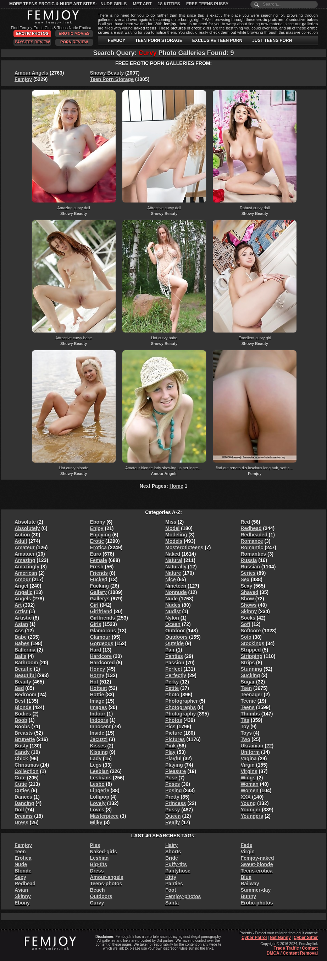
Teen (246, 688)
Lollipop (99, 797)
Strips (248, 662)
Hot (94, 682)
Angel (21, 586)
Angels (23, 598)
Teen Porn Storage (112, 79)
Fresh (97, 566)
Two (245, 739)
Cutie (21, 784)
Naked (172, 554)
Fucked (98, 579)
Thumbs (250, 714)
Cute (20, 778)
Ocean (173, 624)
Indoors (99, 720)
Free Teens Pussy (207, 3)
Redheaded (254, 535)
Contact (310, 948)
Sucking (250, 675)
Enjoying (100, 535)
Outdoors (176, 637)
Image (97, 701)
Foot (170, 890)
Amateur (25, 547)
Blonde (23, 707)
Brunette (25, 739)
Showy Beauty (107, 73)
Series (248, 573)
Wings (248, 778)
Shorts (173, 851)
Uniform (250, 752)
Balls (20, 656)
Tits (245, 720)
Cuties (22, 790)
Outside (174, 643)
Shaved (250, 592)
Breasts (24, 733)
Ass (19, 630)
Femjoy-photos (183, 896)
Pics (170, 726)
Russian (250, 566)
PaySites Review (32, 42)
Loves (97, 809)
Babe (21, 637)
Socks (248, 618)
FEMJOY (116, 40)
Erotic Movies (74, 33)
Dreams (24, 816)
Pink (170, 746)
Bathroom (26, 662)
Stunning (251, 669)
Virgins (249, 771)
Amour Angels (31, 73)
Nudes (173, 605)
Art (18, 605)
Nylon (172, 618)
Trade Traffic (286, 948)
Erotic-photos (257, 903)
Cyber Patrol (254, 937)
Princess (175, 803)
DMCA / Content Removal (292, 953)
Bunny (248, 896)
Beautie (24, 669)
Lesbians (101, 778)
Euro (95, 554)
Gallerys (100, 598)
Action (22, 535)
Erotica (98, 547)
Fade (247, 845)
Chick (21, 758)
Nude (171, 598)
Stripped (251, 650)
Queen (173, 816)
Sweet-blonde (257, 864)
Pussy (172, 809)
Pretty (172, 797)
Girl (94, 605)
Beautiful (25, 675)
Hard (95, 650)
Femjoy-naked (257, 858)
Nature (173, 573)
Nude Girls (113, 3)
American (26, 573)
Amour (23, 579)
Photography (180, 714)
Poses (172, 784)
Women (250, 790)
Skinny (249, 611)
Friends (99, 573)
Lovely (98, 803)
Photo (172, 694)
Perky (172, 682)
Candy (22, 752)
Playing (174, 765)
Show (247, 598)
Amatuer (25, 554)
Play (170, 752)
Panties (174, 656)
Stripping (251, 656)
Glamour (100, 637)
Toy (245, 726)
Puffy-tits (176, 864)
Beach (97, 890)
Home (176, 486)
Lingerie (99, 790)
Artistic (23, 618)
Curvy (97, 903)
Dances (23, 797)
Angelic (24, 592)
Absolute (25, 522)
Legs (96, 765)
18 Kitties (169, 3)
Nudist (173, 611)
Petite (172, 688)
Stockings (253, 643)
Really (172, 822)
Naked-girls (103, 851)
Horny (97, 675)
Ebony (97, 522)
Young (248, 803)
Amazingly (27, 566)
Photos (173, 720)
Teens (248, 707)
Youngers (252, 816)
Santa (172, 903)
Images (98, 707)
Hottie (97, 694)
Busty (21, 746)
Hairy (171, 845)
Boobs (22, 726)
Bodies (23, 714)
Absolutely (27, 528)
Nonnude (176, 592)
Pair (169, 650)
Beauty (23, 682)
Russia (249, 560)
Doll (19, 809)
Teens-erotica (257, 871)
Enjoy (97, 528)
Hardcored (102, 662)
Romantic (252, 547)
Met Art (142, 3)
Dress (21, 822)
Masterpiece (104, 816)
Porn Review (74, 42)
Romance (252, 541)
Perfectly (175, 675)
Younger (251, 809)
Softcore (251, 630)
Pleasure (175, 771)
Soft (245, 624)
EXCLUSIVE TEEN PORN (217, 40)
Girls (95, 624)
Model (172, 528)
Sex (245, 579)
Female (98, 560)
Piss (95, 845)
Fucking (99, 586)
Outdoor (175, 630)
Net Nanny (280, 937)
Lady (96, 758)
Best (20, 701)
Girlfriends (102, 618)
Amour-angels (106, 877)
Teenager (251, 694)
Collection (27, 771)
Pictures (175, 739)
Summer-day (256, 890)
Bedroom (25, 694)
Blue (246, 877)
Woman (250, 784)
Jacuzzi (99, 739)
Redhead (251, 528)
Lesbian (99, 771)
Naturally (176, 566)
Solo (246, 637)
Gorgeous (101, 643)
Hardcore (101, 656)
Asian (21, 624)
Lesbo (97, 784)
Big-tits (98, 864)
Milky (96, 822)
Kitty (170, 877)
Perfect (173, 669)
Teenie (248, 701)
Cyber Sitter (306, 937)
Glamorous (103, 630)
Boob (21, 720)
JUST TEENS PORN (272, 40)
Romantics (253, 554)
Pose (171, 778)
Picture (173, 733)
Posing (173, 790)
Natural (173, 560)
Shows (249, 605)
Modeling (176, 535)
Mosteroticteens (184, 547)
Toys (246, 733)
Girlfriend (101, 611)
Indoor (98, 714)
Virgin (248, 765)
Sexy (247, 586)
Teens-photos (106, 883)
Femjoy (23, 79)
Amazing (25, 560)
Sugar (248, 682)
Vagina (249, 758)
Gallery (98, 592)
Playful (173, 758)
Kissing (99, 752)
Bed (19, 688)
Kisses (98, 746)
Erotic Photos (32, 33)
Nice (170, 579)
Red (245, 522)
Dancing (24, 803)
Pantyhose (177, 871)
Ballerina (25, 650)
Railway (250, 883)
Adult (21, 541)
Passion (174, 662)
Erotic (97, 541)
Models (173, 541)
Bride (171, 858)
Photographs (180, 707)
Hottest (98, 688)
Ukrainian (252, 746)
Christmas (27, 765)
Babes (22, 643)
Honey (97, 669)
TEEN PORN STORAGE (158, 40)
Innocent (100, 726)
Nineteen (175, 586)
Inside (97, 733)
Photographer (181, 701)
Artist (21, 611)
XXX (246, 797)
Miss (170, 522)
